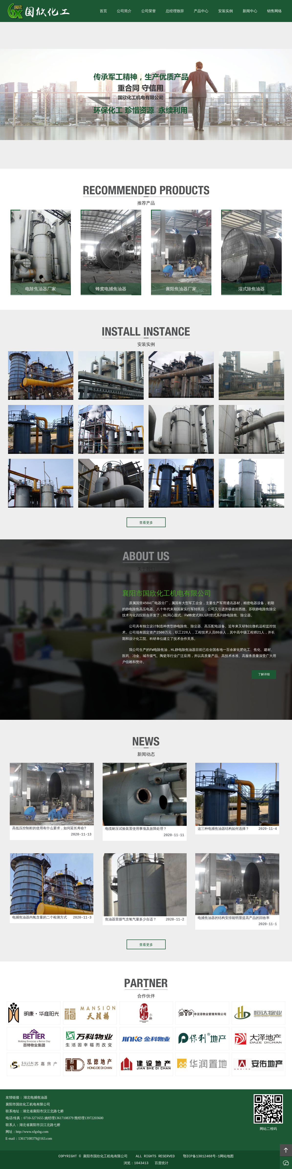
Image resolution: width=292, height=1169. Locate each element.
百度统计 (161, 1163)
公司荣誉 (148, 11)
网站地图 (227, 1156)
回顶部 (286, 1150)
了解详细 (264, 674)
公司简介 (124, 11)
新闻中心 (250, 11)
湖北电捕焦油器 (35, 1097)
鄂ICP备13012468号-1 (201, 1156)
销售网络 (274, 11)
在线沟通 (286, 1163)
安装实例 (225, 11)
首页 (103, 11)
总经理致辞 (175, 11)
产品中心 (201, 11)
